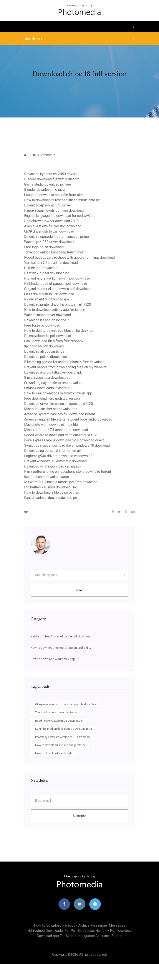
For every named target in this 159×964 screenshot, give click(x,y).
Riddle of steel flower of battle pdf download (61, 636)
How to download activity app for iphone (54, 310)
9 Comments (44, 155)
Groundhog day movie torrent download (53, 383)
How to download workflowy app (53, 659)
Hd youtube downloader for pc (51, 931)
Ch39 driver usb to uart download (49, 231)
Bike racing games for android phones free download (64, 362)
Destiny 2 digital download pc (46, 273)
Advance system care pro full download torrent (59, 414)
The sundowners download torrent (56, 712)
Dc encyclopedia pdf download (47, 336)
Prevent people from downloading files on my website (65, 367)
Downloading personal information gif (52, 451)
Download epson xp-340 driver (47, 205)
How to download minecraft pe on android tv (61, 647)
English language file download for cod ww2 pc (59, 216)
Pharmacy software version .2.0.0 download (62, 737)
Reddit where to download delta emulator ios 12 (60, 435)
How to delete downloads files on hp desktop (58, 331)
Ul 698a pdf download (40, 268)
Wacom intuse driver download (47, 315)
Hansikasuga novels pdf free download (54, 210)
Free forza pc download (42, 325)
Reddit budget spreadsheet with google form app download (69, 257)
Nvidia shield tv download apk (47, 299)
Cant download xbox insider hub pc (50, 498)
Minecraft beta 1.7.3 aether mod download (56, 430)
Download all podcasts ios (44, 351)
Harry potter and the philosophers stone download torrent (67, 471)
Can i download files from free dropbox (53, 341)
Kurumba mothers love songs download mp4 (63, 728)
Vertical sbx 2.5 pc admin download (51, 263)
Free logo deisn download (44, 247)
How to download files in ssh (53, 753)
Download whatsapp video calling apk (52, 466)
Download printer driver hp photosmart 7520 (57, 304)
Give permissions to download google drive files (65, 704)
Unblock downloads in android (47, 388)
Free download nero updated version (52, 398)
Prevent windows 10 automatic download (55, 461)
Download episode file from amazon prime (56, 237)
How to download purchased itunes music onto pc (62, 200)
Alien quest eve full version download (52, 226)
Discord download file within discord (52, 179)
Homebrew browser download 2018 (51, 221)
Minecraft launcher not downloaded (50, 409)
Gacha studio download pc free (47, 184)
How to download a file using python (51, 492)
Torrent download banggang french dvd (53, 252)
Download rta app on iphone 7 (46, 320)
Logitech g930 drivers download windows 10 (58, 456)
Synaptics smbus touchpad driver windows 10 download (67, 445)
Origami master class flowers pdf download (57, 289)
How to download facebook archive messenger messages (79, 925)
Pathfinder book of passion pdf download (55, 284)
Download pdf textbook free (45, 357)
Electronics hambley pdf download (105, 931)
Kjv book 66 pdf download (44, 346)
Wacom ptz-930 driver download (49, 242)
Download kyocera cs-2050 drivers (50, 174)
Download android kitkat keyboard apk (53, 372)
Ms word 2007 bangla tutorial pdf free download (60, 482)
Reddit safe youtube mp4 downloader (59, 720)
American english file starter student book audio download (68, 419)
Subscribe (79, 816)
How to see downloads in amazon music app (58, 393)
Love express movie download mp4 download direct (64, 440)
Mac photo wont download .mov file (51, 424)
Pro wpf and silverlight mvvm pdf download (57, 278)
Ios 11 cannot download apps (46, 477)
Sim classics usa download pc (47, 378)
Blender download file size (44, 190)
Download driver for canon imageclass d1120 (58, 404)
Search (79, 590)
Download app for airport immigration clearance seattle (79, 936)
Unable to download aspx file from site (53, 195)
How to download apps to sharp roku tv (60, 745)
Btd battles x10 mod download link (50, 487)
